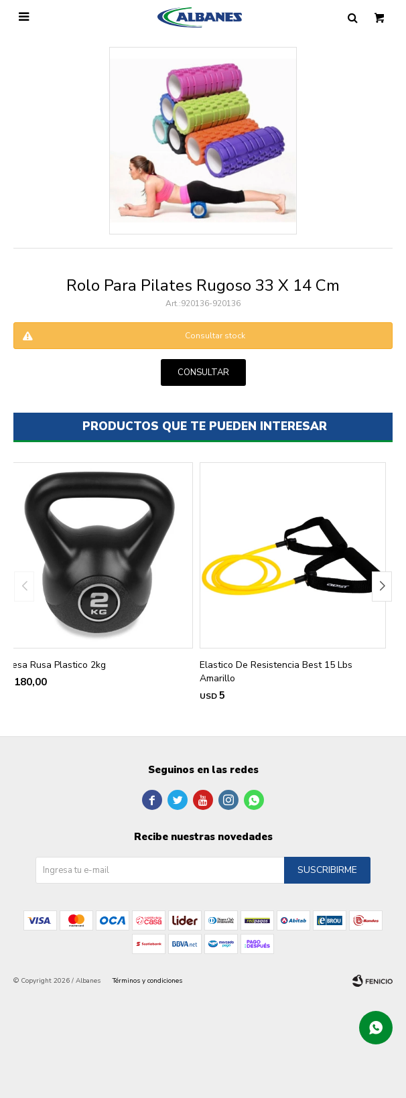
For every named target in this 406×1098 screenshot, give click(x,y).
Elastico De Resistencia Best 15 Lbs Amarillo (276, 672)
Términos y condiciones (147, 980)
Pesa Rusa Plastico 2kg (56, 665)
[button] (382, 586)
